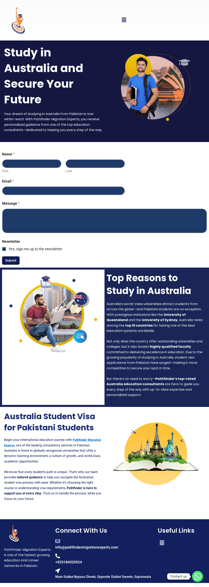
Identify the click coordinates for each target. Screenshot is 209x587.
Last (69, 171)
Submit (10, 260)
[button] (124, 20)
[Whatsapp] (197, 576)
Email (8, 181)
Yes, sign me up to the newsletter (35, 249)
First (5, 171)
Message (11, 203)
